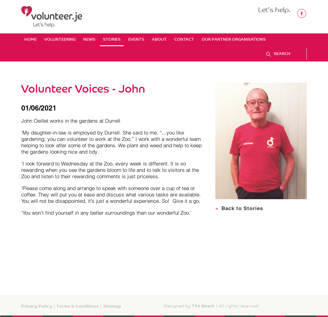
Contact (184, 39)
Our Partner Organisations (234, 39)
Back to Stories (239, 208)
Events (136, 39)
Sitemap (112, 306)
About (159, 39)
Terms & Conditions (77, 306)
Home (30, 39)
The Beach (203, 306)
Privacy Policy (36, 306)
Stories (112, 39)
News (89, 39)
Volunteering (60, 39)
